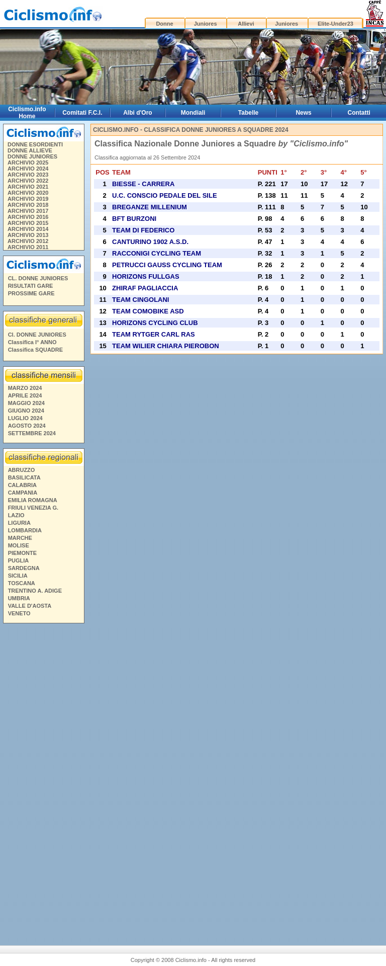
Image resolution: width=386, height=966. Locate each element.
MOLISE (18, 545)
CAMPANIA (22, 493)
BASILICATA (24, 477)
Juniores (205, 24)
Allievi (246, 24)
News (303, 112)
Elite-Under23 (335, 24)
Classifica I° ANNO (32, 342)
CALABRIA (22, 485)
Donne (164, 24)
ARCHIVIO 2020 (28, 193)
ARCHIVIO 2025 (28, 162)
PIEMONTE (22, 553)
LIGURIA (19, 523)
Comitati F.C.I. (82, 112)
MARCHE (20, 538)
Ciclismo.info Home (27, 113)
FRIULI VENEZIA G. (33, 508)
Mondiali (193, 112)
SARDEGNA (24, 568)
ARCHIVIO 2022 (28, 181)
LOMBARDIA (25, 530)
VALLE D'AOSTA (30, 606)
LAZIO (16, 515)
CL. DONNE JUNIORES (38, 278)
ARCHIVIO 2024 (28, 169)
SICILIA (18, 576)
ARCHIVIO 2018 (28, 205)
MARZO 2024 (25, 388)
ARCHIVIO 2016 (28, 217)
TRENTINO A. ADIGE (35, 591)
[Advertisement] (43, 780)
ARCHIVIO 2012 (28, 241)
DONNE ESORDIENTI (35, 144)
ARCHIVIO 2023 (28, 175)
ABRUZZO (21, 470)
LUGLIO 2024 (25, 418)
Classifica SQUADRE (35, 350)
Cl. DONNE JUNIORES (37, 335)
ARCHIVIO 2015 (28, 223)
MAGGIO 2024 (26, 403)
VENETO (19, 613)
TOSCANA (21, 583)
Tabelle (248, 112)
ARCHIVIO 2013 (28, 235)
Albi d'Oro (137, 112)
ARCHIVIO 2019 (28, 199)
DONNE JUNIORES (32, 156)
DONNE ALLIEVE (30, 150)
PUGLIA (18, 560)
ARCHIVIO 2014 (28, 229)
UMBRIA (19, 598)
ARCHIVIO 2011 (28, 247)
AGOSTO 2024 (27, 426)
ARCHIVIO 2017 (28, 211)
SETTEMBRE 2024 (32, 433)
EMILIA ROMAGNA (32, 500)
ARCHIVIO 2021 (28, 187)
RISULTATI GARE (30, 286)
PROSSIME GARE (31, 293)
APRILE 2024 (25, 395)
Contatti (359, 112)
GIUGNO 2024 (26, 411)
